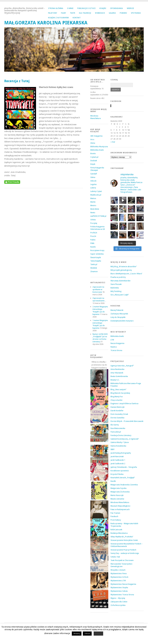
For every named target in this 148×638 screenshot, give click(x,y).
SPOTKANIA (136, 13)
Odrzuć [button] (87, 633)
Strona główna (55, 8)
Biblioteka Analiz (97, 150)
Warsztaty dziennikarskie (120, 281)
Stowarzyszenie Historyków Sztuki (124, 540)
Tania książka (95, 261)
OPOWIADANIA (116, 8)
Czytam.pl (94, 157)
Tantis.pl (93, 264)
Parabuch (114, 516)
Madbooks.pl (95, 195)
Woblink (93, 268)
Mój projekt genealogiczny (121, 270)
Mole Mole (94, 209)
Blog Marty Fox (117, 396)
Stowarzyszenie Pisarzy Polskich (123, 550)
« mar (113, 142)
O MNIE (70, 8)
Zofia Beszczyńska (118, 605)
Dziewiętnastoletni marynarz (122, 321)
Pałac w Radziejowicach (120, 509)
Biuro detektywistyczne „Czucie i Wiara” (126, 274)
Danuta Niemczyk (117, 407)
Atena (92, 143)
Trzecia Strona (116, 350)
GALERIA (112, 13)
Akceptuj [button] (77, 633)
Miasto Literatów (117, 499)
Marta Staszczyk (117, 495)
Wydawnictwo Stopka (119, 587)
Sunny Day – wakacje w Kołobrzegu (125, 553)
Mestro (93, 205)
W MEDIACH (100, 13)
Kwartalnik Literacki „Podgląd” (123, 478)
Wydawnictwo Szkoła (119, 591)
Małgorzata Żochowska (120, 492)
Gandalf (93, 174)
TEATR (72, 13)
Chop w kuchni (116, 400)
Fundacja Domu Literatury (121, 435)
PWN (92, 243)
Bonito (93, 153)
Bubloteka (115, 288)
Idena (92, 177)
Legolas (93, 184)
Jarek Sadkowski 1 (118, 460)
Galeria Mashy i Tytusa (120, 442)
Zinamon (94, 271)
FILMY (63, 13)
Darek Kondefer (117, 411)
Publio (92, 240)
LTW (112, 340)
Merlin (92, 202)
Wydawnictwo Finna (119, 573)
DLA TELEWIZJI (85, 13)
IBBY (113, 449)
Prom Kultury (116, 520)
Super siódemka (97, 254)
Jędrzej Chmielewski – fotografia (124, 467)
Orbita (93, 220)
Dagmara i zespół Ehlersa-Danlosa (124, 403)
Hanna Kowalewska (118, 446)
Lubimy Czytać (96, 191)
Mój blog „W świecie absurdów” (124, 266)
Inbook (93, 181)
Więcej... (98, 633)
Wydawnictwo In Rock (119, 577)
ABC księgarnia (96, 136)
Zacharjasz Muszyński (119, 314)
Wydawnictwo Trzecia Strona (122, 595)
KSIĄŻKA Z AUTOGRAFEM (58, 18)
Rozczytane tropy (97, 250)
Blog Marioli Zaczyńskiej (120, 393)
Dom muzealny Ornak (119, 414)
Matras (93, 198)
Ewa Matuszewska (118, 428)
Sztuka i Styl (115, 557)
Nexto (92, 212)
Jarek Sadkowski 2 (118, 463)
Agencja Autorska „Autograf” (122, 366)
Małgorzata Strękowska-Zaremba (124, 485)
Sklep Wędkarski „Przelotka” (122, 537)
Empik (92, 164)
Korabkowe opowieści (120, 471)
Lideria (93, 188)
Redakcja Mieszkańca (119, 533)
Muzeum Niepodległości (120, 506)
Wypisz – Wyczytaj (118, 598)
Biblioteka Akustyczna (99, 146)
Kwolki (113, 481)
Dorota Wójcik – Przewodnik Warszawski (127, 421)
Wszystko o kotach (118, 570)
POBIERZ (123, 13)
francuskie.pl (116, 432)
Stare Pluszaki (116, 284)
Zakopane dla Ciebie (119, 602)
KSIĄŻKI (102, 8)
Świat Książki (95, 257)
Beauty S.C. (115, 380)
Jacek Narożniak (117, 456)
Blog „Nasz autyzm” (118, 389)
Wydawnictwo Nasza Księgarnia (123, 584)
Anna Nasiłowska (117, 369)
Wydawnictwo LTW (118, 580)
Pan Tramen (115, 513)
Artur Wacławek (117, 373)
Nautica (114, 347)
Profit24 (93, 233)
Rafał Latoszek (116, 530)
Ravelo (93, 247)
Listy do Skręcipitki (118, 317)
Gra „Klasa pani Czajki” (120, 295)
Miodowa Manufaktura (120, 502)
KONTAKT (77, 18)
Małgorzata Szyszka (118, 488)
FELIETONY (52, 13)
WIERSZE (130, 8)
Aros (92, 139)
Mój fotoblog (116, 291)
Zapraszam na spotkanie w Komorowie (98, 289)
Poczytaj (93, 223)
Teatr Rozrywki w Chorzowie (122, 560)
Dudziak (93, 161)
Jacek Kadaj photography (121, 453)
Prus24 (93, 236)
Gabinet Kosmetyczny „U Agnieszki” (125, 439)
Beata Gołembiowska (119, 376)
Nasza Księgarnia (117, 343)
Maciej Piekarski (117, 310)
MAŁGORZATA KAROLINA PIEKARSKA (45, 22)
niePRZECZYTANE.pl (98, 216)
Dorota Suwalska (117, 418)
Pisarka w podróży (118, 277)
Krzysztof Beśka (117, 474)
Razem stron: (95, 98)
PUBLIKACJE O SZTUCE (86, 8)
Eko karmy (115, 425)
